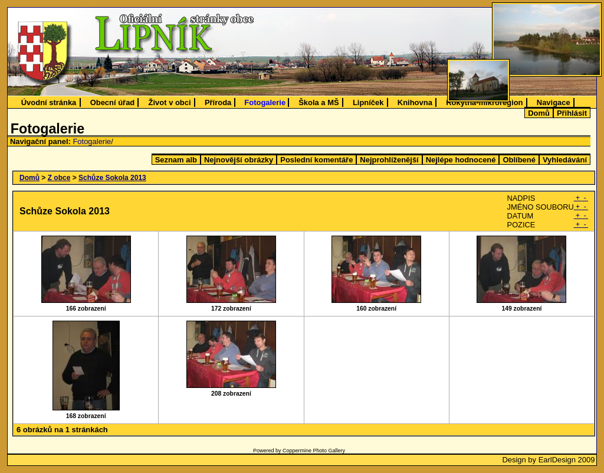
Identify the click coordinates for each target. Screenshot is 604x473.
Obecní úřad (112, 102)
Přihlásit (572, 113)
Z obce (59, 178)
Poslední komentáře (316, 159)
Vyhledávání (565, 159)
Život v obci (170, 102)
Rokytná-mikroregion (484, 102)
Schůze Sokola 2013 (112, 178)
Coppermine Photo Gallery (314, 451)
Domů (539, 113)
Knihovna (415, 102)
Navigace (553, 102)
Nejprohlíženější (389, 159)
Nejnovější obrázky (238, 159)
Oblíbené (519, 159)
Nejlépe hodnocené (461, 159)
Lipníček (368, 102)
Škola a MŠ (318, 102)
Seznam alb (176, 159)
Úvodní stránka (49, 102)
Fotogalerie (264, 102)
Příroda (218, 102)
